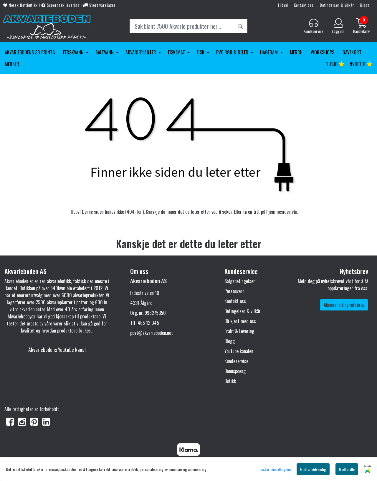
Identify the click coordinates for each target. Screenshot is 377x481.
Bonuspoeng (235, 371)
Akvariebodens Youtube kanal (57, 349)
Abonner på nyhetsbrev (344, 304)
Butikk (230, 381)
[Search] (188, 26)
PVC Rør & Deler (232, 52)
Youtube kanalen (238, 351)
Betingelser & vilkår (337, 5)
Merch (296, 52)
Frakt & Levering (239, 331)
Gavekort (352, 52)
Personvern (234, 291)
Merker (12, 64)
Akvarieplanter (141, 52)
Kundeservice (236, 361)
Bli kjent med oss (240, 321)
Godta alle (347, 469)
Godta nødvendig (313, 469)
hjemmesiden (278, 211)
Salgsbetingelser (239, 281)
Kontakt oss (304, 5)
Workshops (322, 52)
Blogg (365, 5)
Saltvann (105, 52)
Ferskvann (74, 52)
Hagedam (269, 52)
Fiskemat (177, 52)
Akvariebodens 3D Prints (30, 52)
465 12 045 (148, 322)
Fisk (201, 52)
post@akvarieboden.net (151, 332)
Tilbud (282, 5)
